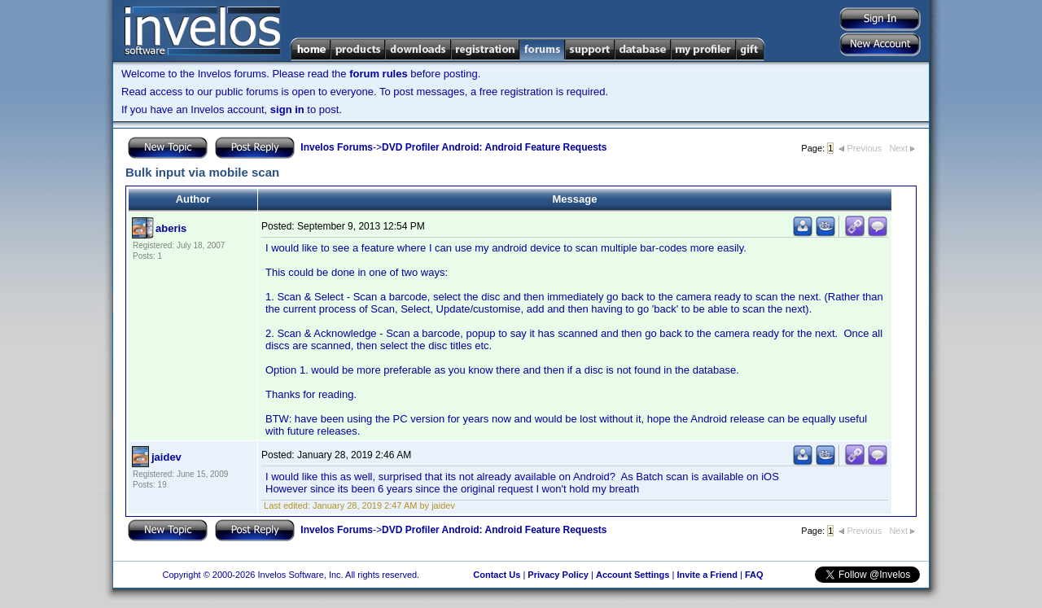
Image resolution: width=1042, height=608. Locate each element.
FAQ (754, 575)
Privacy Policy (558, 575)
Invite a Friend (707, 575)
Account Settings (632, 575)
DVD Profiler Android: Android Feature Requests (494, 147)
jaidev (166, 457)
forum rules (378, 74)
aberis (170, 228)
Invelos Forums (336, 147)
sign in (287, 109)
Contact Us (496, 575)
